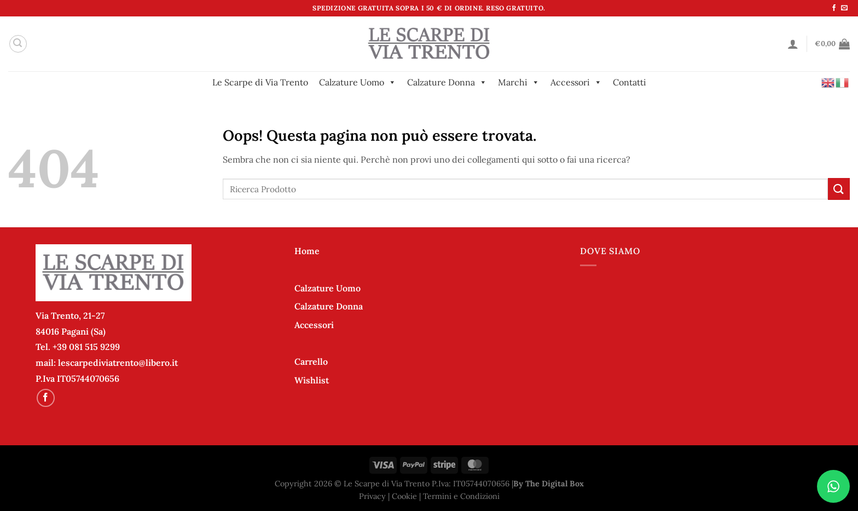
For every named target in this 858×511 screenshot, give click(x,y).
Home (307, 250)
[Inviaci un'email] (844, 8)
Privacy (372, 496)
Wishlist (311, 380)
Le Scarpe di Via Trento (260, 82)
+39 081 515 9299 (86, 346)
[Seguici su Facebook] (834, 8)
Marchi (519, 82)
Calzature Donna (447, 82)
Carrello (311, 361)
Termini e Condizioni (461, 496)
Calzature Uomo (357, 82)
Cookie (404, 496)
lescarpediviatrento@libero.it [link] (118, 362)
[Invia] (839, 188)
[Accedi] (792, 44)
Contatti (629, 82)
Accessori (576, 82)
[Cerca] (18, 44)
